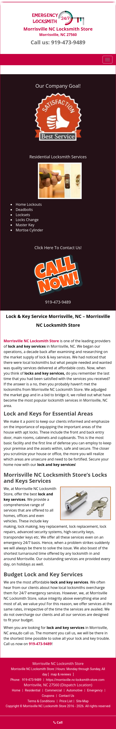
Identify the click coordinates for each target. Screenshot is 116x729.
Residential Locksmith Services (58, 156)
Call (58, 722)
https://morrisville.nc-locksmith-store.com (75, 680)
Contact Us (66, 696)
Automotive (74, 690)
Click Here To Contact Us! (58, 247)
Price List (65, 701)
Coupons (48, 696)
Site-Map (82, 701)
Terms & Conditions (41, 701)
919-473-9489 (68, 42)
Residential (32, 690)
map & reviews (61, 674)
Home (16, 690)
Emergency (95, 690)
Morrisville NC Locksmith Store (31, 340)
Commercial (53, 690)
